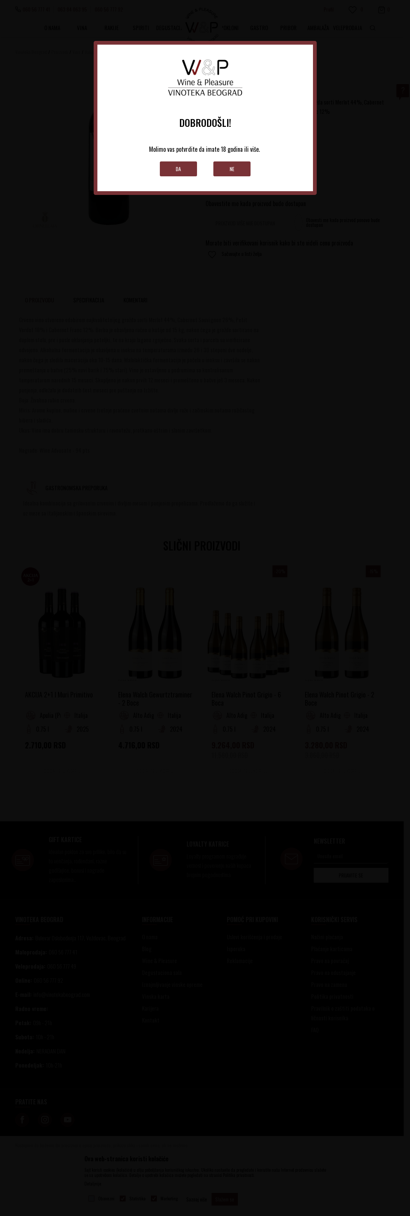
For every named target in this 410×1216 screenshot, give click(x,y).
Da (178, 169)
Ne (231, 169)
